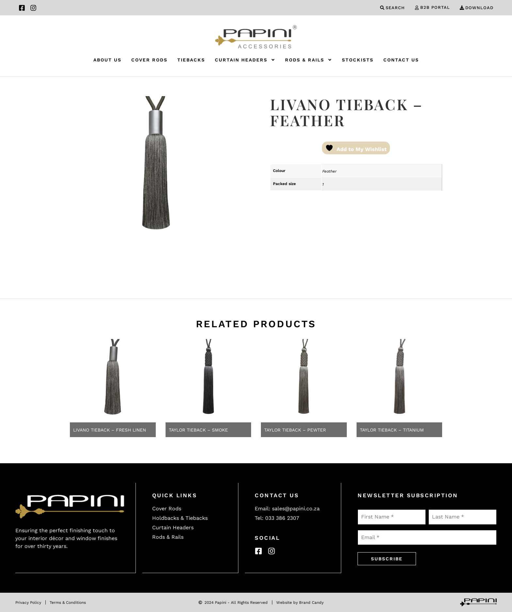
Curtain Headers (245, 59)
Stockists (358, 59)
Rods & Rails (308, 59)
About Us (107, 59)
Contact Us (401, 59)
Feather (329, 171)
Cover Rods (149, 59)
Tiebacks (191, 59)
